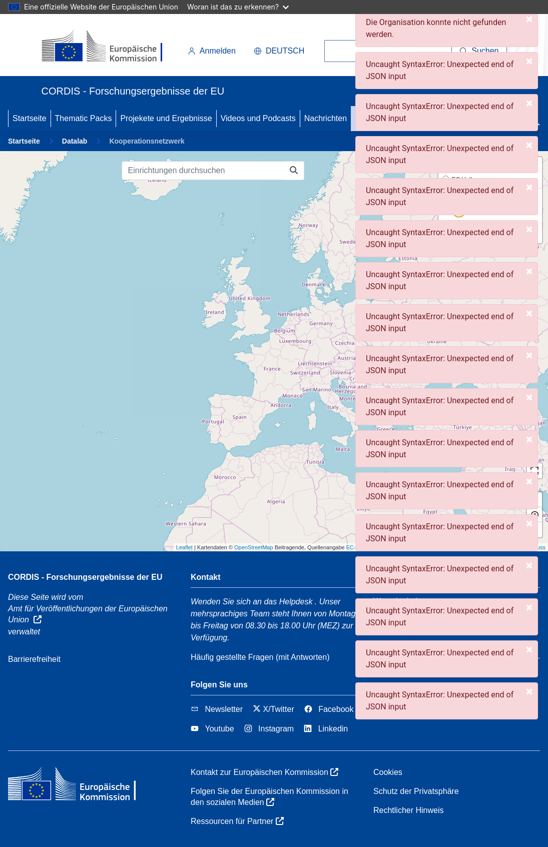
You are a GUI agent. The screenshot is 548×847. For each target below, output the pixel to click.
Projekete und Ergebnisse (166, 118)
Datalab (75, 141)
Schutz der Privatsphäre (416, 791)
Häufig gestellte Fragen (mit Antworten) (260, 657)
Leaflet (184, 547)
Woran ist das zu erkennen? (238, 7)
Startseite (30, 118)
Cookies (387, 772)
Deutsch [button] (279, 51)
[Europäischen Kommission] (110, 47)
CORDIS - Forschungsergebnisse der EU (85, 577)
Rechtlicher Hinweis (408, 810)
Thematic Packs (83, 118)
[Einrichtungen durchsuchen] (203, 170)
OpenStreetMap (253, 547)
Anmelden (212, 51)
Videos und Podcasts (258, 118)
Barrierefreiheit (34, 659)
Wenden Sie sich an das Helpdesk (251, 601)
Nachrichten (325, 118)
